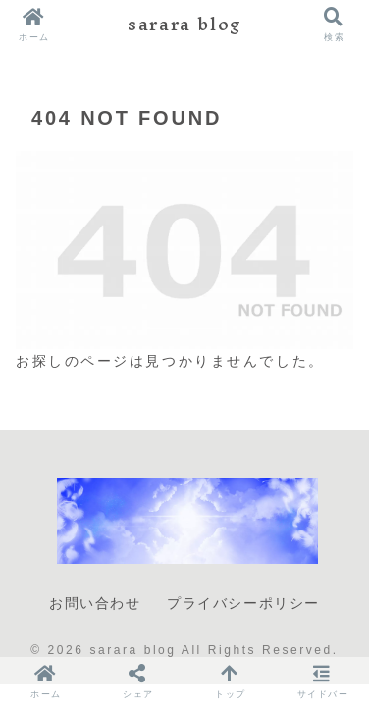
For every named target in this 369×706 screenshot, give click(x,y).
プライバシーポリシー (243, 602)
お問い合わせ (95, 602)
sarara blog (184, 24)
